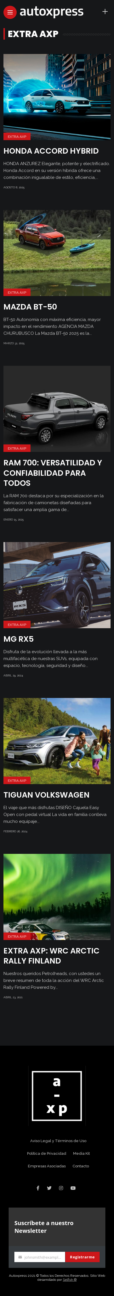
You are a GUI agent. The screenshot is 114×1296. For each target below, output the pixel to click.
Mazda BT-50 (30, 306)
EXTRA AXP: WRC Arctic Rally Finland (51, 955)
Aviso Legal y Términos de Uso (58, 1141)
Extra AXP (17, 137)
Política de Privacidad (46, 1153)
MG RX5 (18, 639)
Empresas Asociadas (47, 1166)
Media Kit (81, 1153)
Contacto (81, 1166)
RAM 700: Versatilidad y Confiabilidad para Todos (52, 472)
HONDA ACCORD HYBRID (51, 151)
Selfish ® (70, 1280)
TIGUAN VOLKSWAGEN (46, 795)
